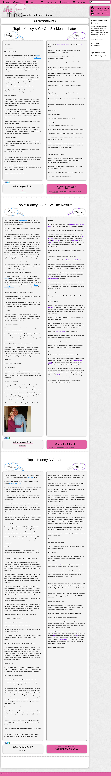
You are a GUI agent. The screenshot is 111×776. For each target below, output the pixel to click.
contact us (33, 2)
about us (18, 2)
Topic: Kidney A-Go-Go (44, 460)
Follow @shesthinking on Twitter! (99, 56)
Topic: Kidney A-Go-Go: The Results (44, 205)
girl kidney (59, 375)
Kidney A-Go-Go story (63, 44)
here (82, 44)
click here (30, 477)
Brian (37, 55)
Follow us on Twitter (101, 8)
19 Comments (22, 750)
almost (50, 242)
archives (65, 2)
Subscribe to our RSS (101, 13)
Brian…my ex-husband (15, 483)
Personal (79, 191)
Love (75, 191)
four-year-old (55, 240)
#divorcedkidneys (53, 278)
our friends (80, 2)
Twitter (68, 260)
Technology (71, 447)
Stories (79, 751)
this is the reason (60, 331)
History (65, 191)
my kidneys (37, 57)
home (7, 2)
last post (50, 307)
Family (61, 191)
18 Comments (22, 445)
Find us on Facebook (100, 11)
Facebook (75, 260)
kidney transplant (22, 220)
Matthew (6, 278)
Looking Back (71, 191)
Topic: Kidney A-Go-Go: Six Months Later (44, 29)
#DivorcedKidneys (55, 191)
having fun (75, 240)
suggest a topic (50, 2)
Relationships (54, 192)
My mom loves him (64, 564)
